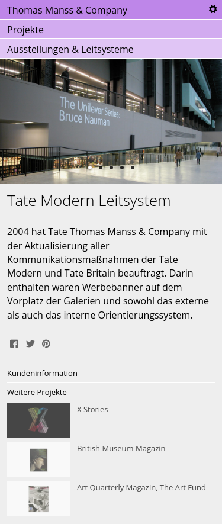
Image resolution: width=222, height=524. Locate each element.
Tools (212, 9)
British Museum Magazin (111, 460)
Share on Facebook (14, 342)
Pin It (46, 342)
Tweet (30, 342)
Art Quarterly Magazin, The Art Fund (111, 499)
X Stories (111, 421)
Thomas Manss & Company (67, 10)
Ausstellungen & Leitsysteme (70, 49)
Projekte (25, 29)
